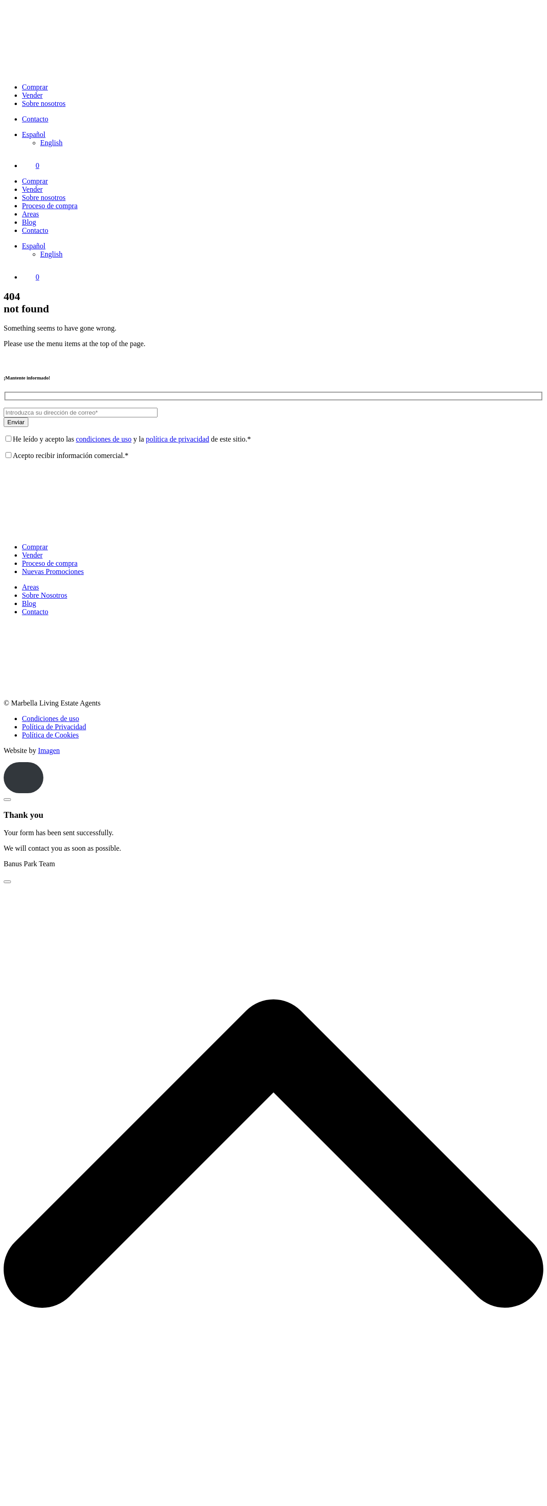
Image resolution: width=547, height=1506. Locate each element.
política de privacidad (177, 439)
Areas (30, 214)
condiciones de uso (103, 439)
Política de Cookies (50, 735)
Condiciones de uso (50, 718)
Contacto (35, 119)
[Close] (7, 799)
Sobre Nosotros (44, 595)
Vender (32, 95)
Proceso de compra (50, 206)
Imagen (49, 750)
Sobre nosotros (44, 103)
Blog (29, 222)
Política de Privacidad (54, 727)
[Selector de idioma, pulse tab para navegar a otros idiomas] (34, 134)
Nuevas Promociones (53, 571)
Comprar (35, 87)
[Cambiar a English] (51, 143)
